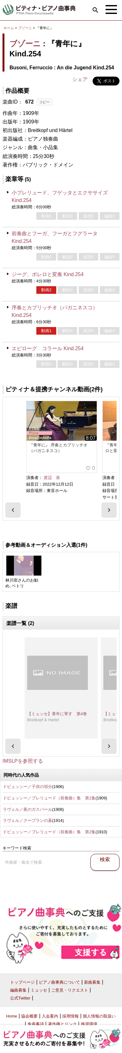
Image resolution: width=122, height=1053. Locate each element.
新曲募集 (92, 982)
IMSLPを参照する (23, 761)
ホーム (8, 28)
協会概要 (29, 1016)
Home (11, 1016)
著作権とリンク (62, 1024)
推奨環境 (89, 1024)
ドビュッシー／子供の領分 (27, 786)
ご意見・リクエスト (69, 990)
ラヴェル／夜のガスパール (27, 809)
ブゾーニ (25, 28)
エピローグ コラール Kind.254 (48, 348)
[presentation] (13, 510)
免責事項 (35, 1024)
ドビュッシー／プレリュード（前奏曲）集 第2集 (49, 831)
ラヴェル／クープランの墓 (27, 820)
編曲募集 (18, 990)
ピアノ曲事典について (59, 982)
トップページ (22, 982)
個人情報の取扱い (99, 1016)
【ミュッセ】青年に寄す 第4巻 (57, 713)
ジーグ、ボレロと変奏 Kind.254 (48, 274)
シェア (80, 79)
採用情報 (70, 1016)
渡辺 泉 (52, 477)
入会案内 (50, 1016)
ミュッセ (39, 990)
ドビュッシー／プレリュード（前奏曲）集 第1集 (49, 798)
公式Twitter (20, 998)
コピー (44, 102)
